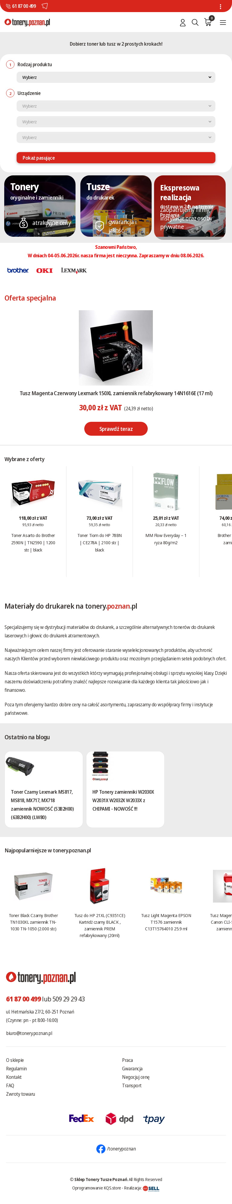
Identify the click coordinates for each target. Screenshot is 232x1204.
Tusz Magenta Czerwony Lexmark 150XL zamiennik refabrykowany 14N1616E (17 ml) (116, 393)
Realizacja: (142, 1188)
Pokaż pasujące (39, 158)
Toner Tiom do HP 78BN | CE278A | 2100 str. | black (99, 542)
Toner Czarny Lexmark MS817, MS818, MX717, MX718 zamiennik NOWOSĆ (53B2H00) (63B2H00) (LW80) (42, 805)
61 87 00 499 (24, 6)
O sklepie (15, 1060)
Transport (132, 1085)
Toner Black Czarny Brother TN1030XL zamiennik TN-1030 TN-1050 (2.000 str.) (33, 922)
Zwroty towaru (20, 1094)
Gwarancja (132, 1068)
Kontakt (14, 1077)
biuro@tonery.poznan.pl (29, 1033)
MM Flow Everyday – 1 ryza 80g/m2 (165, 538)
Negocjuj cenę (136, 1077)
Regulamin (16, 1068)
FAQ (10, 1085)
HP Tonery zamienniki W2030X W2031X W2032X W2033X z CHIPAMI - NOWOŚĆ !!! (123, 800)
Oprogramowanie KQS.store (96, 1188)
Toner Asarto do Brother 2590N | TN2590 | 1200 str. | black (33, 542)
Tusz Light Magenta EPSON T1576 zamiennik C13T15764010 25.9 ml (166, 922)
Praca (127, 1060)
